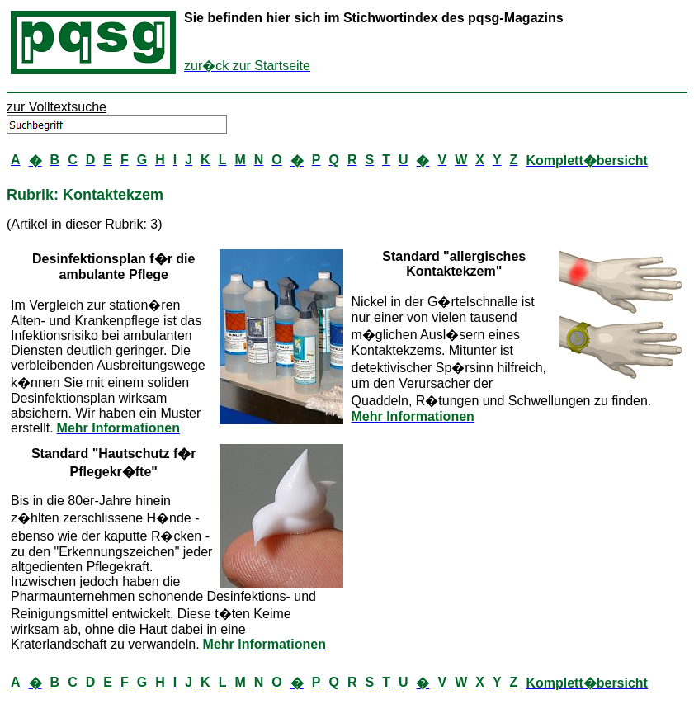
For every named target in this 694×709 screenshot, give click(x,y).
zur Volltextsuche (56, 107)
